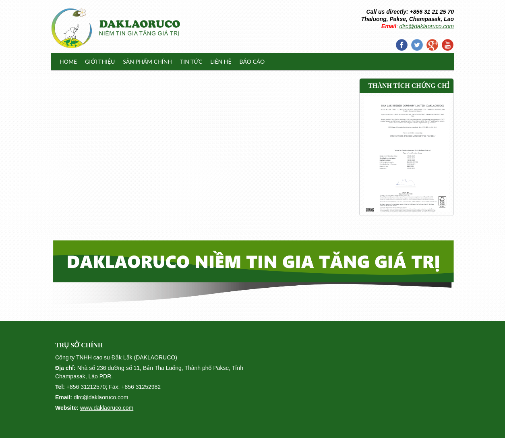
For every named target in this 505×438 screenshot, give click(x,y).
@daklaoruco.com (105, 397)
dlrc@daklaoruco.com (426, 26)
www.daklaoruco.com (106, 408)
